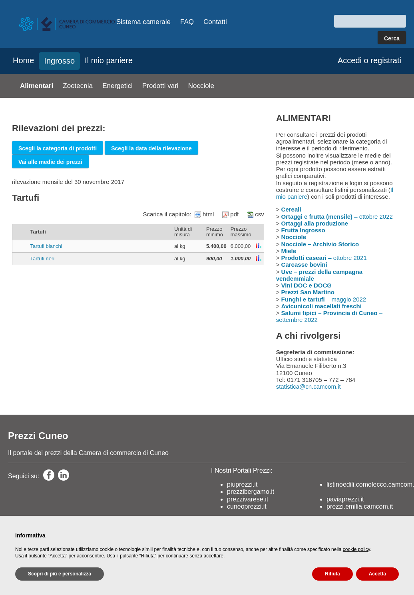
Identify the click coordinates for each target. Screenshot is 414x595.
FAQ (187, 22)
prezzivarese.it (247, 499)
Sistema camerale (143, 22)
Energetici (117, 86)
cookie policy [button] (356, 549)
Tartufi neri (42, 259)
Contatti (215, 22)
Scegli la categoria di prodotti (57, 148)
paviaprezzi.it (345, 499)
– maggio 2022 (323, 299)
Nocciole (201, 86)
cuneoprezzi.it (247, 506)
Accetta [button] (377, 574)
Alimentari (36, 86)
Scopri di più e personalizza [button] (59, 574)
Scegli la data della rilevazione (151, 148)
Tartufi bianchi (46, 246)
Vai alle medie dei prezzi (50, 162)
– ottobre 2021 (324, 257)
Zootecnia (78, 86)
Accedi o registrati (369, 60)
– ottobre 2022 (337, 216)
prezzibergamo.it (250, 491)
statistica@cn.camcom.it (308, 386)
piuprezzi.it (242, 484)
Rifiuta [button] (332, 574)
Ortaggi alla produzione (314, 223)
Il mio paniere (109, 60)
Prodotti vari (160, 86)
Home (23, 60)
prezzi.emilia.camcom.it (359, 506)
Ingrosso (59, 60)
